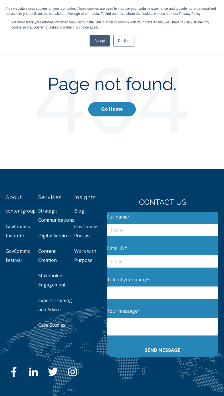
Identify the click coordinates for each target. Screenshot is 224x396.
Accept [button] (99, 41)
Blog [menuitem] (79, 211)
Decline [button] (124, 41)
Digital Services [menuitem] (54, 236)
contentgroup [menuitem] (21, 211)
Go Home (112, 109)
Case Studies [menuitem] (51, 325)
